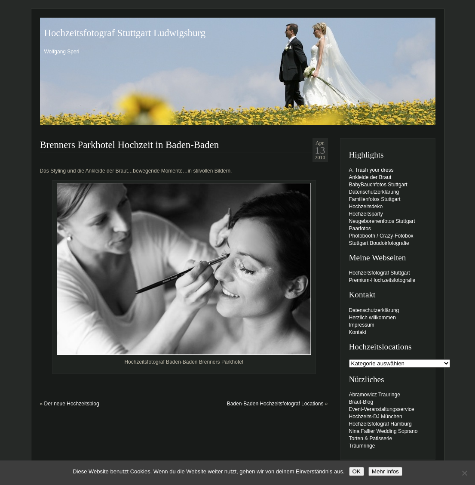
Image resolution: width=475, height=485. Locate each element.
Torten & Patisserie (370, 439)
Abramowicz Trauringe (374, 395)
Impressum (361, 325)
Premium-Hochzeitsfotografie (382, 280)
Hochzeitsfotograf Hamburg (380, 424)
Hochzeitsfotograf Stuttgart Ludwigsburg (125, 33)
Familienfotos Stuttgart (375, 199)
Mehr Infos (385, 471)
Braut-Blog (361, 402)
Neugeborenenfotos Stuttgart (382, 221)
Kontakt (358, 332)
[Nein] (464, 473)
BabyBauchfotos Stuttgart (378, 185)
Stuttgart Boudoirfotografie (379, 243)
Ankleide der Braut (370, 177)
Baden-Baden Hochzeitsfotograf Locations (275, 404)
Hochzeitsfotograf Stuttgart (379, 273)
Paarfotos (360, 229)
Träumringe (362, 446)
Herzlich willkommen (372, 318)
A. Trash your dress (371, 170)
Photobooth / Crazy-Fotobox (381, 236)
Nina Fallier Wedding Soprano (383, 431)
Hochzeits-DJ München (375, 417)
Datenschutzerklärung (374, 192)
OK (356, 471)
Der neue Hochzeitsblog (71, 404)
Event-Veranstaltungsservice (381, 409)
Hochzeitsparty (366, 214)
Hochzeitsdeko (366, 207)
